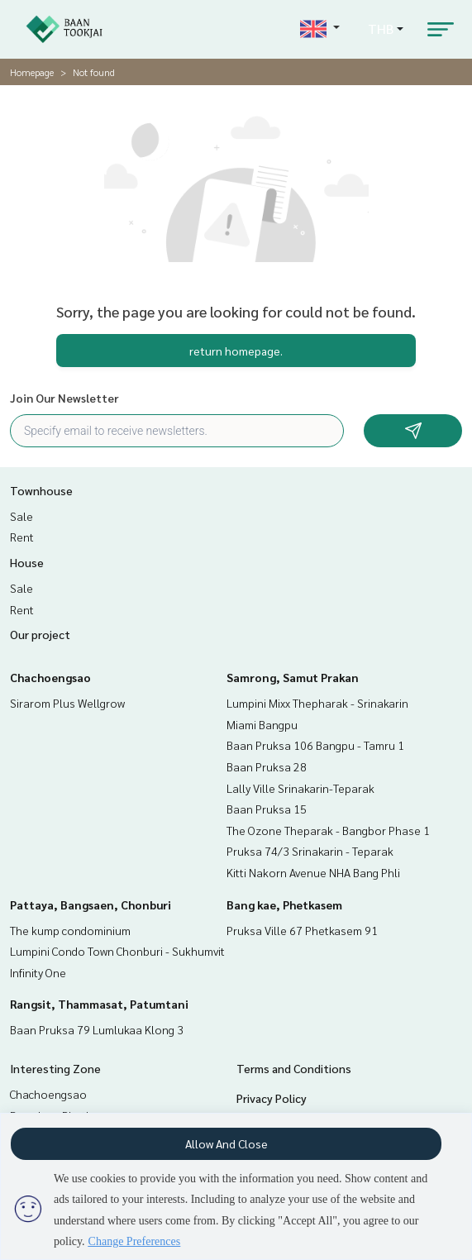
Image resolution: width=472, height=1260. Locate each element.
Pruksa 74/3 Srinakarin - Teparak (309, 850)
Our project (40, 634)
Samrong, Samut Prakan (292, 677)
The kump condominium (70, 930)
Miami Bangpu (262, 724)
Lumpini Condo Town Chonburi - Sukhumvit (117, 950)
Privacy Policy (271, 1098)
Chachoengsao (50, 677)
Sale (21, 515)
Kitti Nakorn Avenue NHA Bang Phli (313, 872)
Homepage (32, 72)
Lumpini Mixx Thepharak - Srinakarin (317, 702)
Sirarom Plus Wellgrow (67, 702)
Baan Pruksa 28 (266, 766)
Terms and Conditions (293, 1068)
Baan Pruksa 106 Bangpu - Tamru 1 (315, 744)
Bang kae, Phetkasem (284, 904)
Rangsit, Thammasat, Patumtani (99, 1003)
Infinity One (38, 972)
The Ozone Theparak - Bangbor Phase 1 (328, 830)
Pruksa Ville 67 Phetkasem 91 (302, 930)
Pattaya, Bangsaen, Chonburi (90, 904)
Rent (22, 536)
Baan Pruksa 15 (266, 808)
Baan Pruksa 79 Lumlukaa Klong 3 (97, 1029)
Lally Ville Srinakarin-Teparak (300, 787)
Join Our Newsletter (64, 397)
